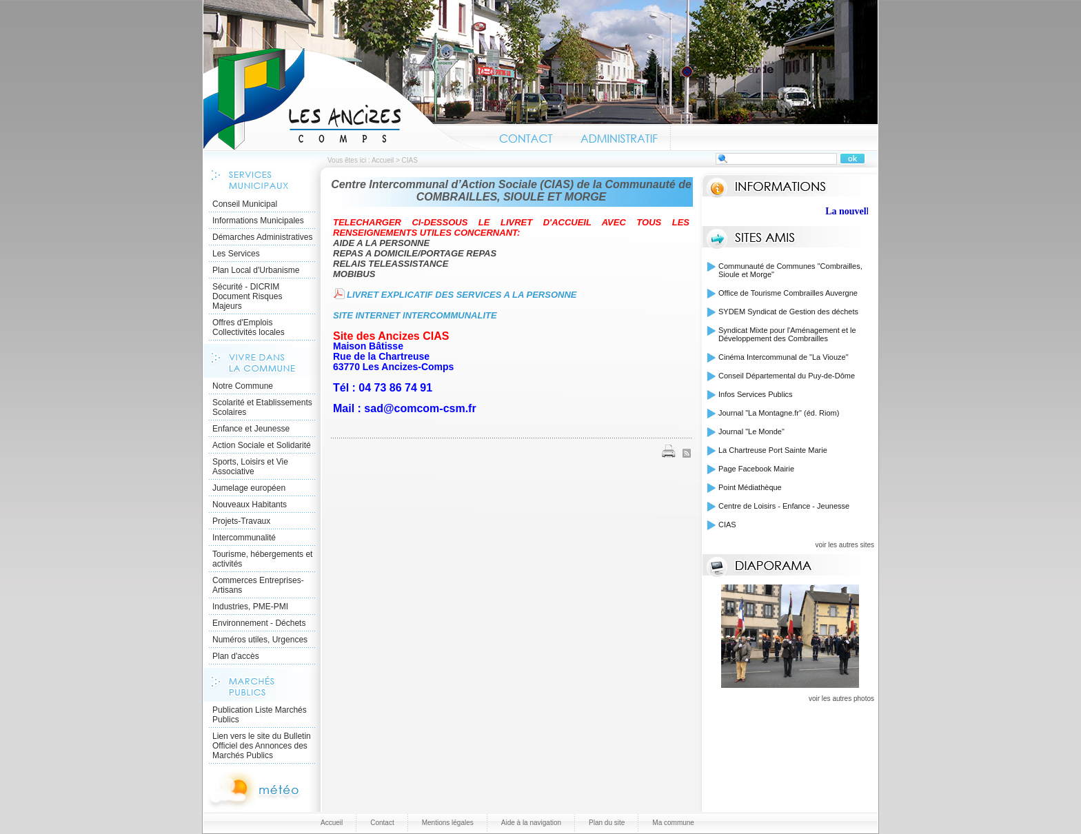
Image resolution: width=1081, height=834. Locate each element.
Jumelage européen (248, 488)
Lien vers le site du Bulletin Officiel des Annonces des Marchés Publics (261, 745)
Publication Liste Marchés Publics (259, 714)
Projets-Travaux (241, 521)
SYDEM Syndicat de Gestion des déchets (788, 311)
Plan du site (607, 822)
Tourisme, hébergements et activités (262, 559)
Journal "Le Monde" (751, 431)
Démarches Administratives (262, 237)
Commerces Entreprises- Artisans (258, 585)
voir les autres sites (844, 545)
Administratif (618, 136)
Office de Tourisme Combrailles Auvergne (788, 293)
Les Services (236, 253)
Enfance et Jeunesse (251, 429)
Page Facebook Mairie (756, 469)
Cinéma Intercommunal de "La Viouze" (783, 357)
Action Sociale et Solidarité (261, 445)
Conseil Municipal (244, 204)
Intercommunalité (244, 537)
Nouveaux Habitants (249, 504)
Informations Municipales (258, 220)
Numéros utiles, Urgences (259, 639)
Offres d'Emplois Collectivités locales (248, 327)
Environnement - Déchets (258, 623)
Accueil (344, 99)
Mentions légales (448, 822)
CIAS (727, 524)
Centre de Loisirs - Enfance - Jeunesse (783, 506)
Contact (526, 136)
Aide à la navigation (531, 822)
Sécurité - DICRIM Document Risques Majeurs (247, 296)
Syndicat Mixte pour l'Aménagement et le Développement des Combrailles (787, 334)
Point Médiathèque (750, 487)
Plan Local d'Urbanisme (255, 270)
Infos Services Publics (755, 394)
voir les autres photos (841, 698)
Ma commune (673, 822)
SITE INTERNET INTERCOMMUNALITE (416, 315)
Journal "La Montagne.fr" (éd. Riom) (778, 413)
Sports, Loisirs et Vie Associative (250, 466)
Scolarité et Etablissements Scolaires (262, 407)
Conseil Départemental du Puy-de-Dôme (786, 376)
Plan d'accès (235, 656)
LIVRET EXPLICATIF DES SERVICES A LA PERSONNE (461, 294)
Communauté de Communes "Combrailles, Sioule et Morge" (790, 270)
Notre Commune (242, 386)
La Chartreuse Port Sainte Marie (772, 450)
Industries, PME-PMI (250, 606)
